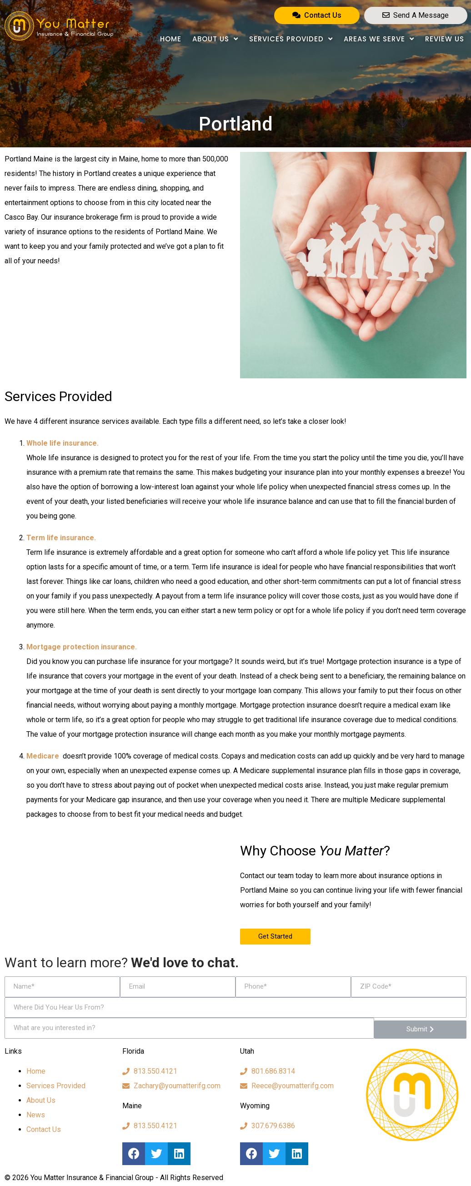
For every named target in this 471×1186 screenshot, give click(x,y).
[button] (317, 15)
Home (170, 39)
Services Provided (291, 39)
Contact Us (43, 1129)
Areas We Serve (379, 39)
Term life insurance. (61, 537)
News (35, 1115)
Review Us (444, 39)
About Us (215, 39)
